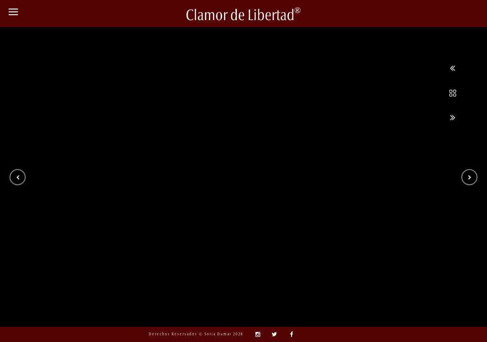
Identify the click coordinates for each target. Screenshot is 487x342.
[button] (18, 177)
